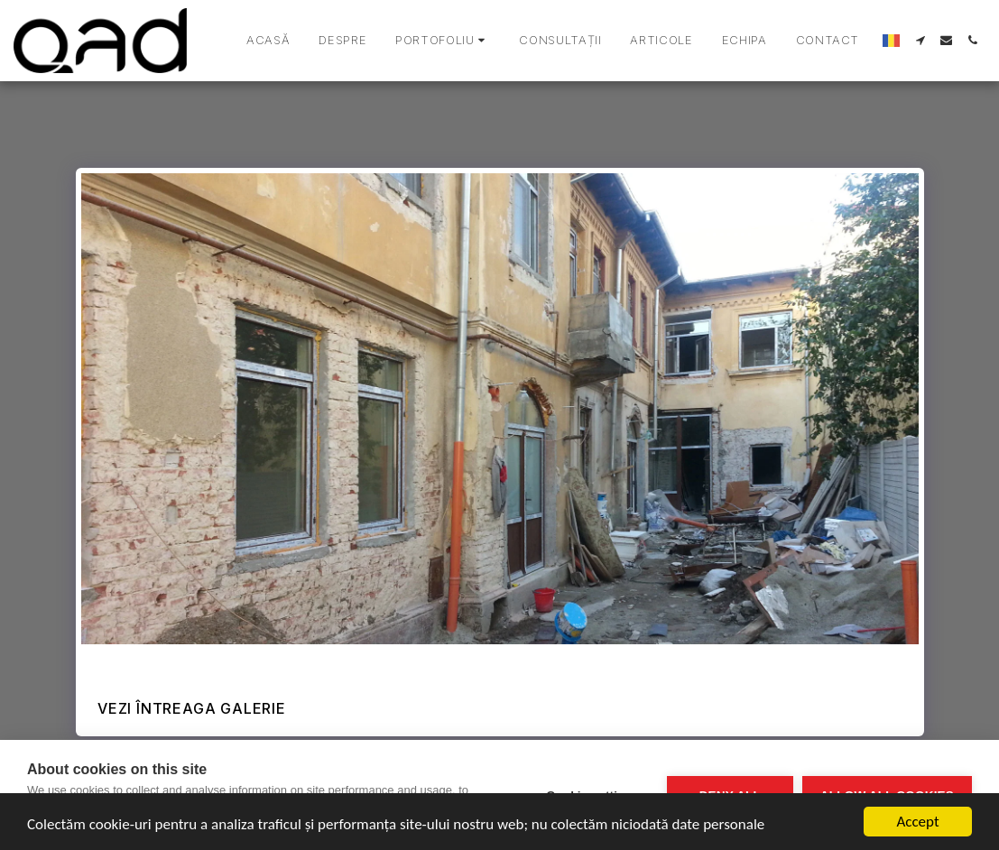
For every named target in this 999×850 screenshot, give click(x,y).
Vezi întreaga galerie (191, 708)
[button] (443, 40)
